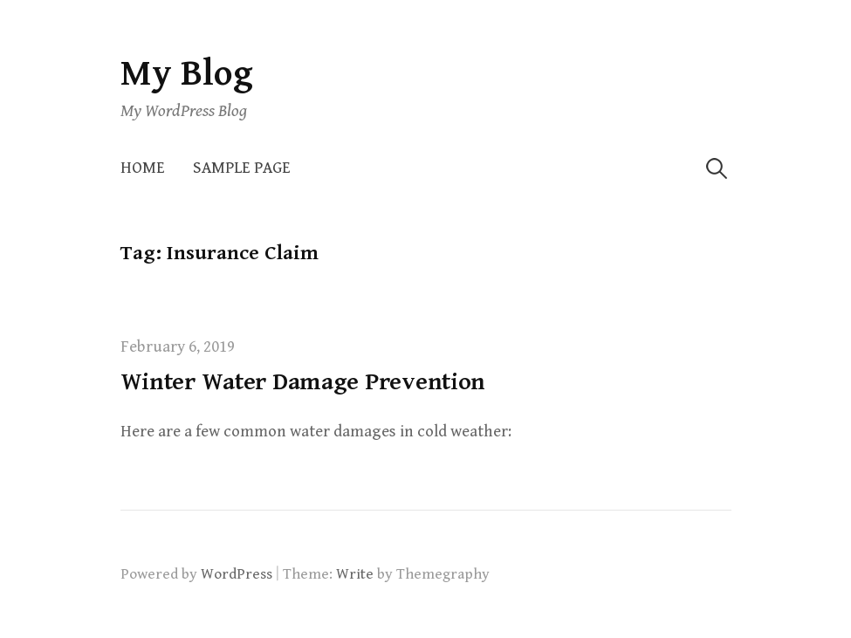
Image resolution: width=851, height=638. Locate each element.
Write (355, 574)
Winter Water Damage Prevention (303, 382)
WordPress (236, 574)
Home (142, 168)
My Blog (186, 73)
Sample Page (242, 168)
